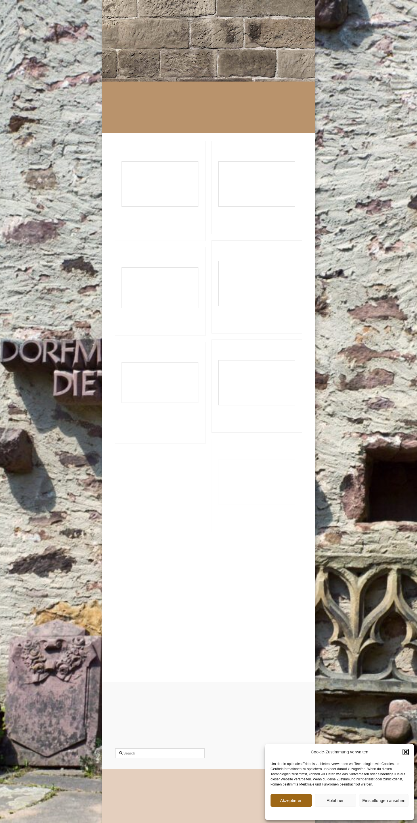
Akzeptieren (291, 800)
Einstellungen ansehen (383, 800)
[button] (405, 752)
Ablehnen (335, 800)
